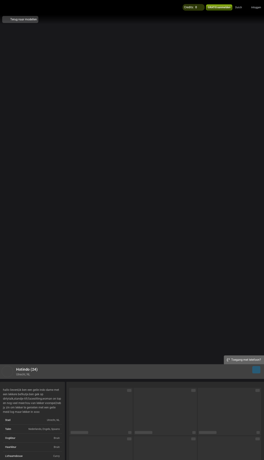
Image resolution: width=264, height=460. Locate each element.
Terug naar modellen (20, 19)
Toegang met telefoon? (244, 359)
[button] (241, 7)
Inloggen (256, 7)
